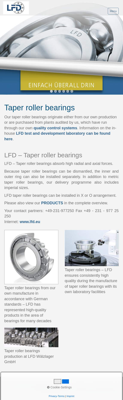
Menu (113, 11)
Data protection (47, 386)
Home (8, 386)
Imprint (31, 386)
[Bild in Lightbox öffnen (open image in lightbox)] (31, 257)
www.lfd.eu (30, 222)
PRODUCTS (52, 203)
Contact (19, 386)
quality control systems (55, 128)
